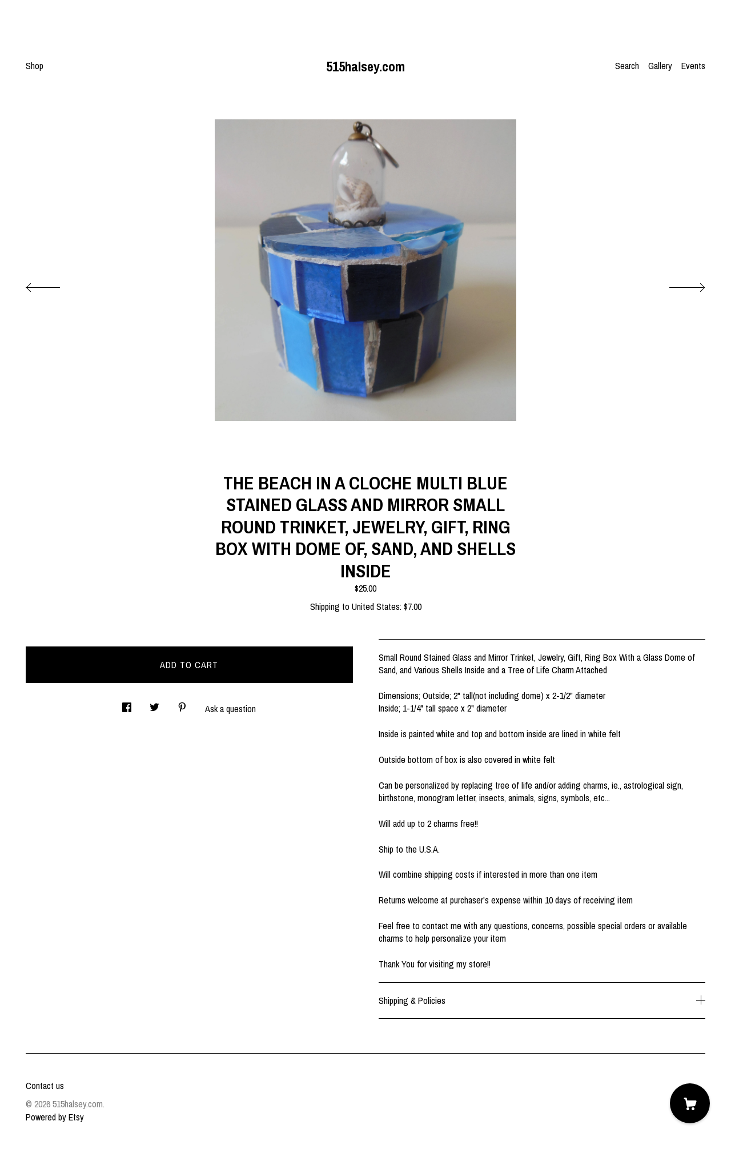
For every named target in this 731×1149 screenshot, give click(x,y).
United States (376, 606)
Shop (34, 65)
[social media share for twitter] (154, 704)
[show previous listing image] (54, 284)
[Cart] (690, 1103)
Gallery (660, 65)
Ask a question (230, 708)
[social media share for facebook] (126, 704)
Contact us (45, 1085)
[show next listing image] (676, 284)
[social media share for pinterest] (182, 704)
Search (627, 65)
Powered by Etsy (55, 1117)
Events (693, 65)
